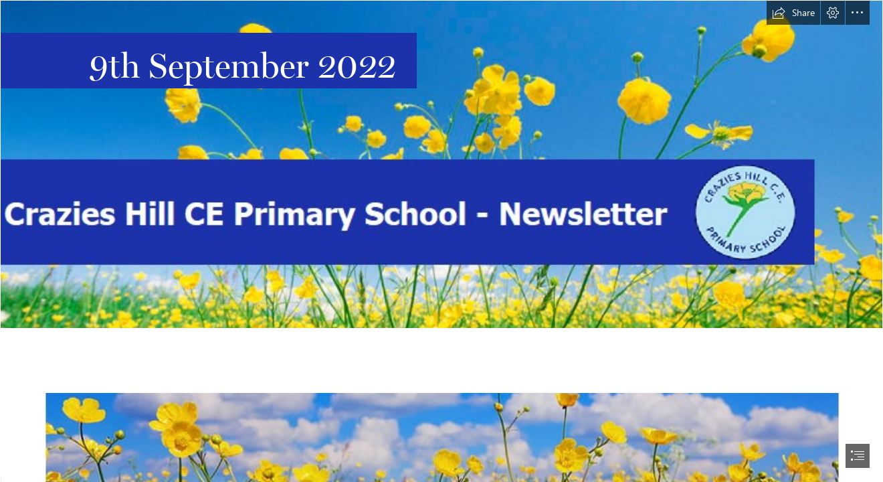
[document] (441, 241)
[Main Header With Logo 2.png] (441, 164)
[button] (793, 13)
